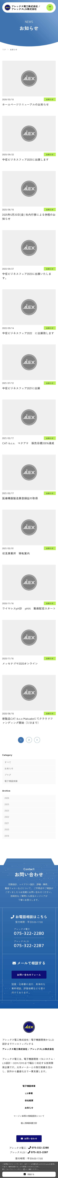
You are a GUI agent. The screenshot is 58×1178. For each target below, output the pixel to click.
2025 (7, 806)
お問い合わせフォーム (29, 979)
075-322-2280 (29, 937)
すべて (8, 763)
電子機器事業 (29, 1090)
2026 (7, 800)
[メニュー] (49, 7)
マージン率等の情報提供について (29, 1120)
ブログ (8, 776)
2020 (7, 832)
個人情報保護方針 (29, 1128)
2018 (7, 839)
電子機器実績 (11, 783)
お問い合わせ (29, 1143)
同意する (29, 1174)
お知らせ (9, 770)
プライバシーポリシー (18, 1169)
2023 (7, 813)
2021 (7, 826)
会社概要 (29, 1105)
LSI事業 (29, 1097)
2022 (7, 819)
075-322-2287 (29, 949)
